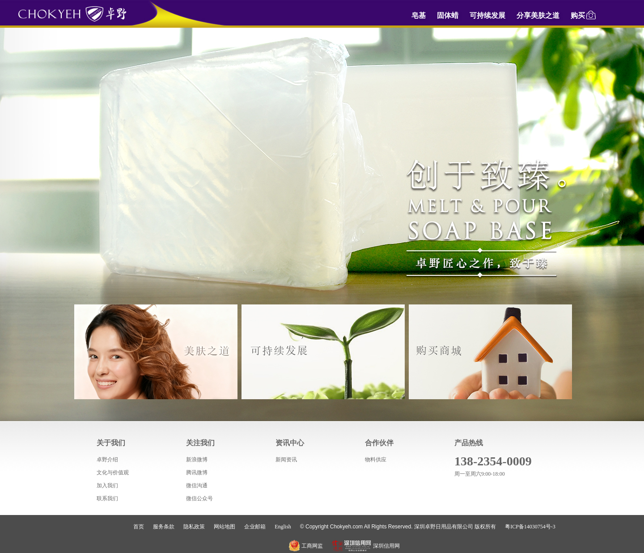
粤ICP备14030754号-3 (530, 526)
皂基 (418, 15)
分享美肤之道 (538, 15)
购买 (584, 14)
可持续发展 (487, 15)
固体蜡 (447, 15)
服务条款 (163, 526)
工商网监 (306, 546)
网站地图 (224, 526)
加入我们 (107, 485)
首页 (138, 526)
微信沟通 (197, 485)
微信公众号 (199, 498)
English (283, 526)
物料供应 (375, 459)
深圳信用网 (366, 546)
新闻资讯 (286, 459)
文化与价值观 (113, 472)
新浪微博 (197, 459)
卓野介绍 (107, 459)
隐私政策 (194, 526)
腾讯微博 (197, 472)
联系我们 (107, 498)
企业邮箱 (255, 526)
